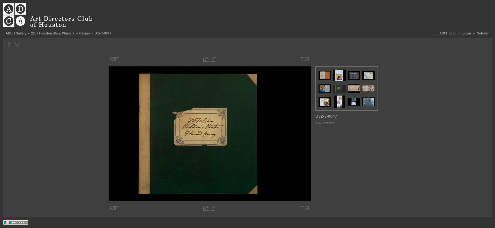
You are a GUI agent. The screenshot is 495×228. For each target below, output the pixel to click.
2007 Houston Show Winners (53, 33)
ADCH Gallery (16, 33)
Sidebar (483, 33)
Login (466, 33)
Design (84, 33)
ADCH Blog (447, 33)
